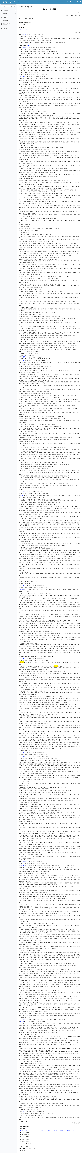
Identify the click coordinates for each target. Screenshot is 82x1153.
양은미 (22, 76)
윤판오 (22, 1021)
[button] (8, 2)
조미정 (22, 866)
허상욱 (68, 1130)
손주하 (22, 361)
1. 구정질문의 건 (23, 29)
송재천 (22, 589)
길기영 (25, 35)
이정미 (22, 495)
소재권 (22, 756)
